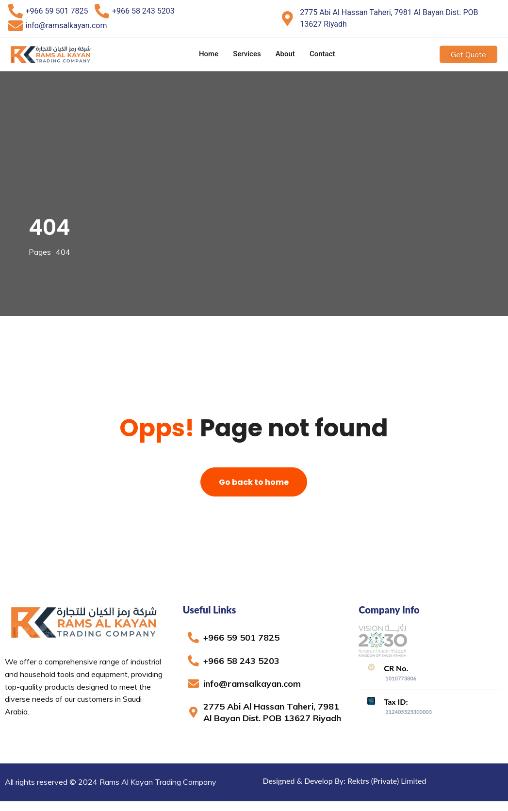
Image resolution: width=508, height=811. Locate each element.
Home (208, 54)
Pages (40, 252)
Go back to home (254, 482)
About (285, 54)
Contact (322, 54)
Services (247, 54)
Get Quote (468, 54)
